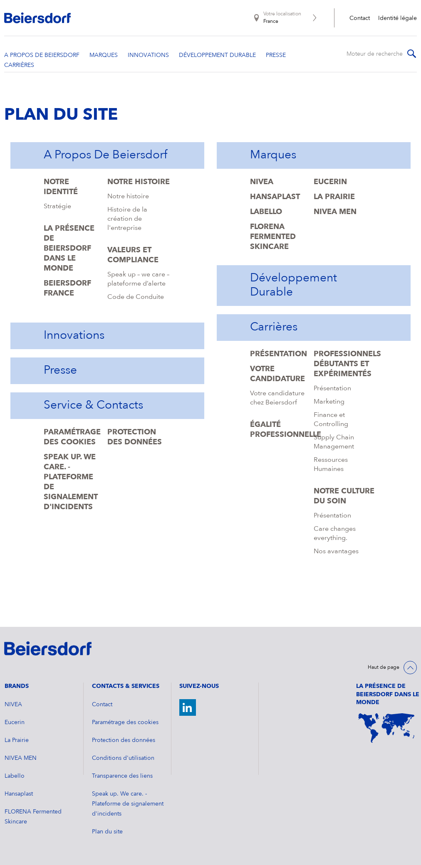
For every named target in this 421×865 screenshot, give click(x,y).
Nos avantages (336, 551)
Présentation (278, 354)
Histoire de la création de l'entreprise (127, 219)
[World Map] (386, 728)
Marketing (329, 402)
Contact (359, 18)
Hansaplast (275, 197)
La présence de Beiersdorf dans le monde (69, 248)
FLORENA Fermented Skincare (273, 237)
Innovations (74, 336)
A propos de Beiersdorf (105, 155)
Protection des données (123, 740)
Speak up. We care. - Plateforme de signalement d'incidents (127, 804)
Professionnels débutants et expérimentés (347, 364)
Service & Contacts (93, 406)
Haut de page (383, 667)
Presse (60, 371)
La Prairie (334, 197)
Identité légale (397, 18)
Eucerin (330, 182)
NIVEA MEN (335, 212)
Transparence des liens (122, 776)
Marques (273, 155)
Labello (266, 212)
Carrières (273, 327)
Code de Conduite (135, 297)
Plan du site (107, 832)
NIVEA (261, 182)
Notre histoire (138, 182)
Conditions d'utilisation (123, 758)
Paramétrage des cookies (125, 722)
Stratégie (57, 206)
